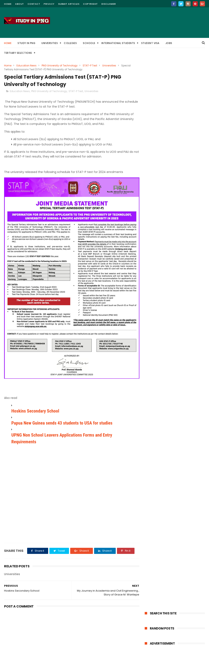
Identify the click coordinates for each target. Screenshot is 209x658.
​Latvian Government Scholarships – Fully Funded (173, 278)
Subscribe (174, 355)
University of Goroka (159, 194)
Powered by (175, 367)
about (19, 4)
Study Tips (153, 187)
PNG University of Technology (60, 65)
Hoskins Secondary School (35, 409)
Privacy (49, 4)
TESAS (192, 217)
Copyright (90, 4)
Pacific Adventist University (164, 202)
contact (34, 4)
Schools (89, 43)
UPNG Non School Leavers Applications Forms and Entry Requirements (61, 436)
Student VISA (150, 43)
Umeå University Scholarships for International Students (171, 286)
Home (7, 43)
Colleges (70, 43)
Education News (27, 65)
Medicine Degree (157, 209)
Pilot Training (175, 217)
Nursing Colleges (157, 232)
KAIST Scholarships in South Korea (171, 293)
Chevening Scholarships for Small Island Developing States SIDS (171, 299)
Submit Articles (69, 4)
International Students (118, 43)
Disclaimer (108, 4)
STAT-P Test (90, 65)
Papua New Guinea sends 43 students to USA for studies (61, 421)
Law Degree (154, 217)
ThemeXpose (70, 653)
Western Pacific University (182, 187)
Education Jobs (183, 209)
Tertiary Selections (18, 53)
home (7, 4)
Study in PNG (26, 43)
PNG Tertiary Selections (182, 172)
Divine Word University (182, 179)
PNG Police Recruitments (162, 240)
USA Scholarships (157, 225)
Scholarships (155, 179)
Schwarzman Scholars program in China (171, 270)
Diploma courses (184, 225)
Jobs (169, 43)
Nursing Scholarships (187, 232)
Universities (49, 43)
